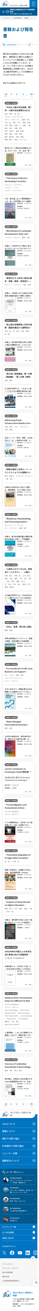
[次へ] (35, 18)
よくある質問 (8, 1232)
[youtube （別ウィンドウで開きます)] (20, 1252)
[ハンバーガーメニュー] (33, 3)
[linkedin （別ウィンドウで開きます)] (28, 1253)
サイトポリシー (8, 1264)
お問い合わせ (8, 1238)
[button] (10, 45)
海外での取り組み (11, 1138)
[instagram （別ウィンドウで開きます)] (35, 1253)
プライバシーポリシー (11, 1268)
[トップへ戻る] (33, 1258)
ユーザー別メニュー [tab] (13, 1172)
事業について (8, 1131)
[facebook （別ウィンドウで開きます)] (12, 1253)
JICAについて (8, 1123)
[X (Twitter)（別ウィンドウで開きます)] (4, 1253)
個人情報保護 (7, 1272)
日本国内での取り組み (13, 1145)
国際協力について (10, 1160)
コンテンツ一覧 (9, 1226)
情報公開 (5, 1276)
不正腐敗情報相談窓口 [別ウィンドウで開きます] (11, 1280)
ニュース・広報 (9, 1153)
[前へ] (31, 18)
